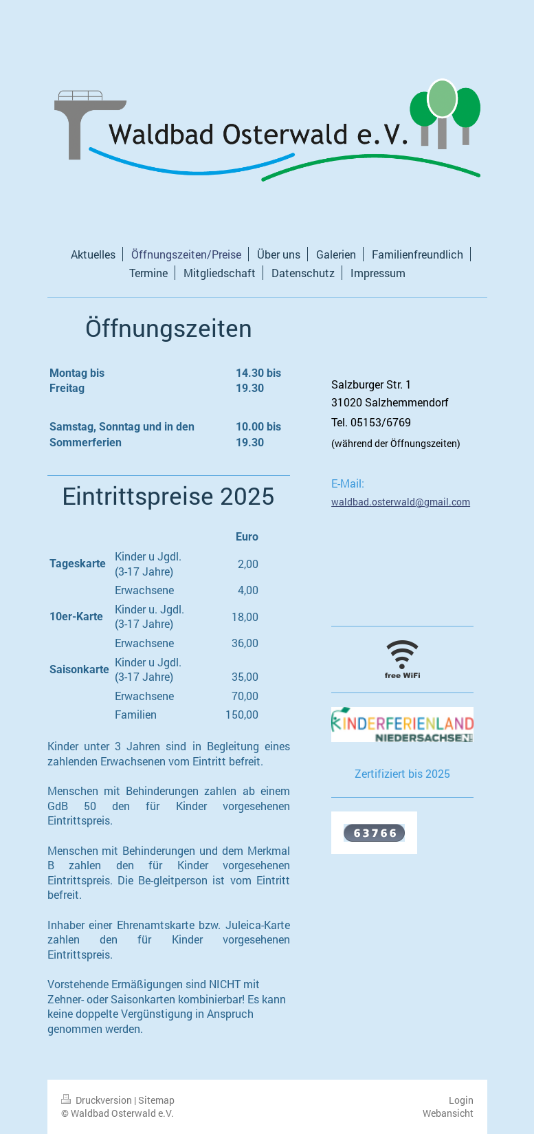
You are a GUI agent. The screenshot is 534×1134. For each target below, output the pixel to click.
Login (461, 1099)
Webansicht (448, 1113)
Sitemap (156, 1099)
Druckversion (97, 1099)
